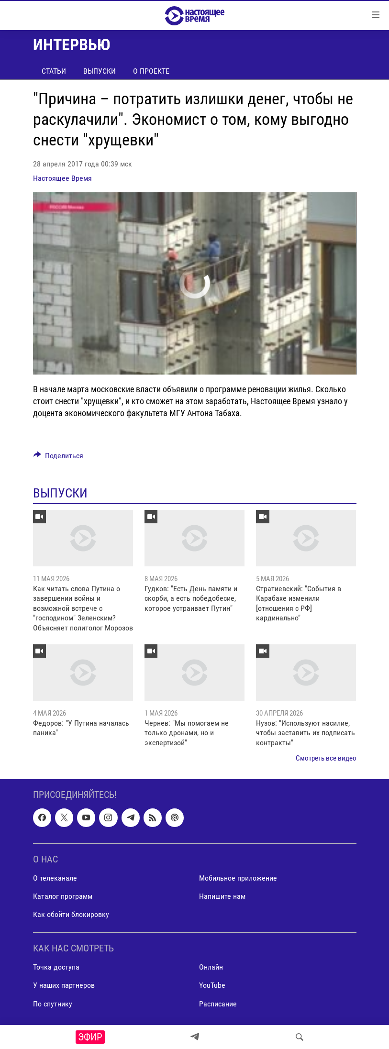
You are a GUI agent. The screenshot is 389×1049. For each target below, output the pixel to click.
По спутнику (52, 1003)
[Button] (58, 458)
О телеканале (55, 878)
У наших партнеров (64, 985)
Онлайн (211, 967)
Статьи (54, 71)
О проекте (151, 71)
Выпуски (99, 71)
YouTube (212, 985)
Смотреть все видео (326, 758)
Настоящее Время (62, 178)
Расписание (218, 1003)
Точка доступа (56, 967)
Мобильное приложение (238, 878)
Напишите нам (222, 896)
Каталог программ (62, 896)
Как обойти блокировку (71, 914)
